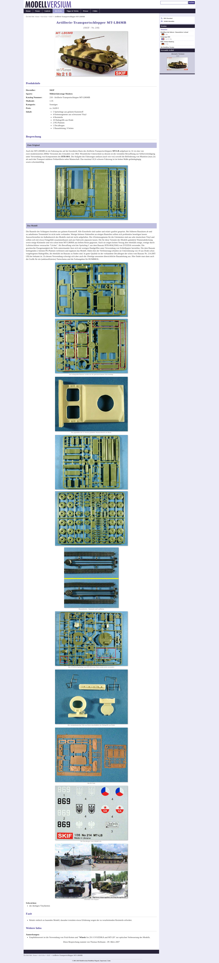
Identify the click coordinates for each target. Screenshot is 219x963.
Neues (37, 11)
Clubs (95, 11)
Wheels (82, 937)
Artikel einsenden (169, 21)
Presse (85, 11)
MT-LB (115, 151)
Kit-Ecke (58, 11)
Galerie (47, 11)
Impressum (103, 960)
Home (28, 11)
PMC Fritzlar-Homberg (167, 41)
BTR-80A (65, 156)
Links (109, 960)
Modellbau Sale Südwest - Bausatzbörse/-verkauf (174, 32)
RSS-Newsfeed (168, 18)
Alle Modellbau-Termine (167, 47)
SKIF (51, 17)
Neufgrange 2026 (165, 37)
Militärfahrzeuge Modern (61, 94)
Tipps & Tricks (72, 11)
